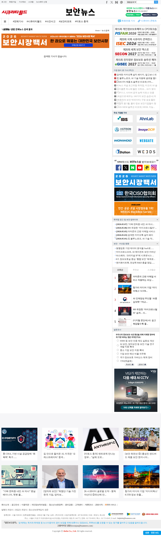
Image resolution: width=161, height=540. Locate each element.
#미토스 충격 (81, 21)
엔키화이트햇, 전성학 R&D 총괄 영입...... (135, 263)
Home (97, 30)
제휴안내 (89, 505)
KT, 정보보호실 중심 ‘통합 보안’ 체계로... (135, 259)
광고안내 (15, 505)
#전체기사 (18, 21)
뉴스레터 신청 (41, 2)
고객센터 (79, 505)
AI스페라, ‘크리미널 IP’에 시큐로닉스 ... (135, 255)
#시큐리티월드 (34, 21)
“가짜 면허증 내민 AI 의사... (135, 224)
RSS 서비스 (111, 505)
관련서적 (99, 505)
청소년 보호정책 (56, 505)
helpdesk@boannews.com (126, 518)
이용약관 (25, 505)
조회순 (120, 270)
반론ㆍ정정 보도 (152, 533)
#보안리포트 (65, 21)
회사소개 (5, 505)
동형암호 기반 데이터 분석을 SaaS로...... (135, 248)
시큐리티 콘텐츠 (149, 21)
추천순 (136, 270)
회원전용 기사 (128, 21)
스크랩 (30, 2)
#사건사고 (50, 21)
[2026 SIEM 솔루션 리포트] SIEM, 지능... (136, 107)
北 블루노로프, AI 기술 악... (135, 239)
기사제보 (22, 2)
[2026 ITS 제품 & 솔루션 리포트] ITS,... (135, 82)
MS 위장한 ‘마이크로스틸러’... (136, 228)
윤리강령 (69, 505)
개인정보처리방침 (38, 505)
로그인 (4, 2)
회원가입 (12, 2)
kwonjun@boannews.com (81, 526)
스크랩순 (151, 270)
